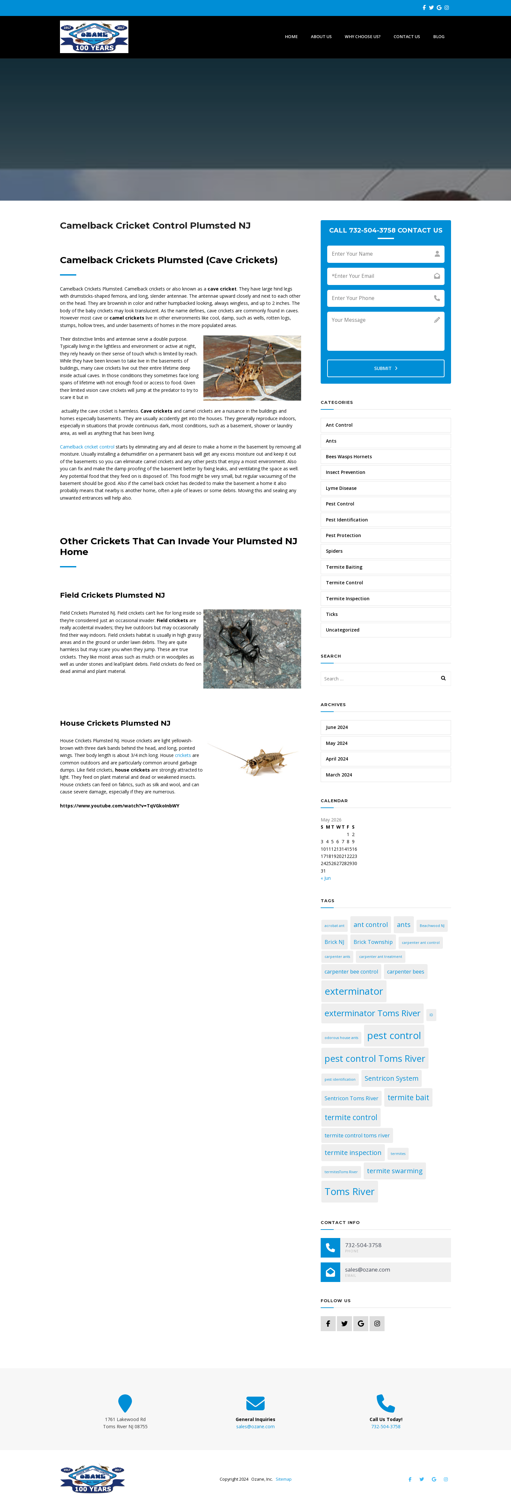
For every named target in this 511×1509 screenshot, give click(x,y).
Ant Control (339, 425)
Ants (331, 441)
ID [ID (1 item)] (431, 1015)
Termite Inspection (348, 598)
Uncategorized (342, 630)
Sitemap (284, 1479)
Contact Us (407, 36)
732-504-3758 (386, 1426)
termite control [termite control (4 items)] (351, 1117)
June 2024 (337, 727)
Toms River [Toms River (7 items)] (350, 1191)
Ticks (332, 614)
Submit (386, 368)
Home (291, 36)
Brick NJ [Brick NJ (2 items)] (334, 942)
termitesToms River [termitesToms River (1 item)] (341, 1172)
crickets (183, 755)
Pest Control (340, 504)
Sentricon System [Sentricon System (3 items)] (391, 1078)
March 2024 (339, 775)
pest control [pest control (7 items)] (394, 1035)
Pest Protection (343, 535)
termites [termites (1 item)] (398, 1153)
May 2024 (336, 743)
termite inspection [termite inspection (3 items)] (353, 1152)
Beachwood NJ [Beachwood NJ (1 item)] (432, 925)
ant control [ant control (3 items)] (371, 924)
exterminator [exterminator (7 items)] (354, 991)
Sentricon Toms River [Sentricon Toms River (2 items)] (351, 1098)
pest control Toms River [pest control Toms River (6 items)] (375, 1058)
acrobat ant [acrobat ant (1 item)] (334, 925)
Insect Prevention (345, 472)
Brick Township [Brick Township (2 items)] (373, 942)
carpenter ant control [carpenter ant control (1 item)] (421, 942)
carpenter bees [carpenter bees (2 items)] (405, 971)
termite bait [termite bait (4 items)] (408, 1097)
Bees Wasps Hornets (349, 456)
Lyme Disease (341, 488)
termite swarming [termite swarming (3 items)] (395, 1170)
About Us (321, 36)
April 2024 (337, 759)
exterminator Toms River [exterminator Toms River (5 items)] (372, 1013)
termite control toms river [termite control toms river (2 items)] (357, 1135)
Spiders (334, 551)
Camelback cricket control (87, 447)
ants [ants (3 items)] (404, 924)
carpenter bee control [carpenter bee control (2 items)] (351, 971)
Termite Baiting (344, 567)
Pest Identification (347, 520)
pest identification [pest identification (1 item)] (340, 1079)
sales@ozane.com (255, 1426)
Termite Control (344, 582)
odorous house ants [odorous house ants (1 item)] (341, 1037)
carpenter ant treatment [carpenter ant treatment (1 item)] (380, 956)
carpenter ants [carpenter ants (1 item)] (337, 956)
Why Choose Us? (363, 36)
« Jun (326, 878)
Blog (439, 36)
